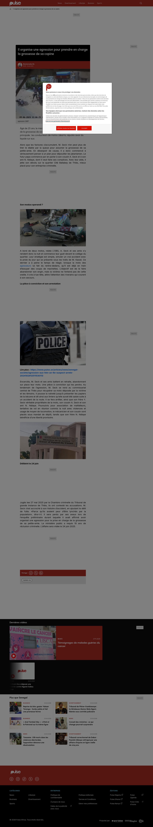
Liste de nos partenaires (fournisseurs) (57, 121)
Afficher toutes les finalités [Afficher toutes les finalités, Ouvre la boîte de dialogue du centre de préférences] (66, 128)
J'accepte (84, 128)
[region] (77, 108)
